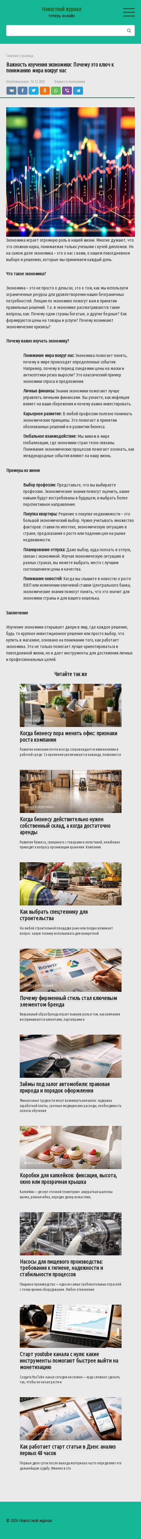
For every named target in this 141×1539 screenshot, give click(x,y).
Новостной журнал (61, 9)
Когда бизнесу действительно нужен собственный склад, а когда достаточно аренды (65, 825)
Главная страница (19, 56)
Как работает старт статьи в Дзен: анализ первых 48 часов (68, 1449)
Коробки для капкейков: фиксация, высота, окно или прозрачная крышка (68, 1178)
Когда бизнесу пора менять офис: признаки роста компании (68, 736)
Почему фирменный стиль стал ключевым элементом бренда (68, 1001)
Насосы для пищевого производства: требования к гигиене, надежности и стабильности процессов (61, 1268)
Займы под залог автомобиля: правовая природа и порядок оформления (65, 1087)
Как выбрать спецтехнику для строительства (54, 914)
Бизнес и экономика (70, 81)
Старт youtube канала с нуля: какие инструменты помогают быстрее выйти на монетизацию (69, 1360)
